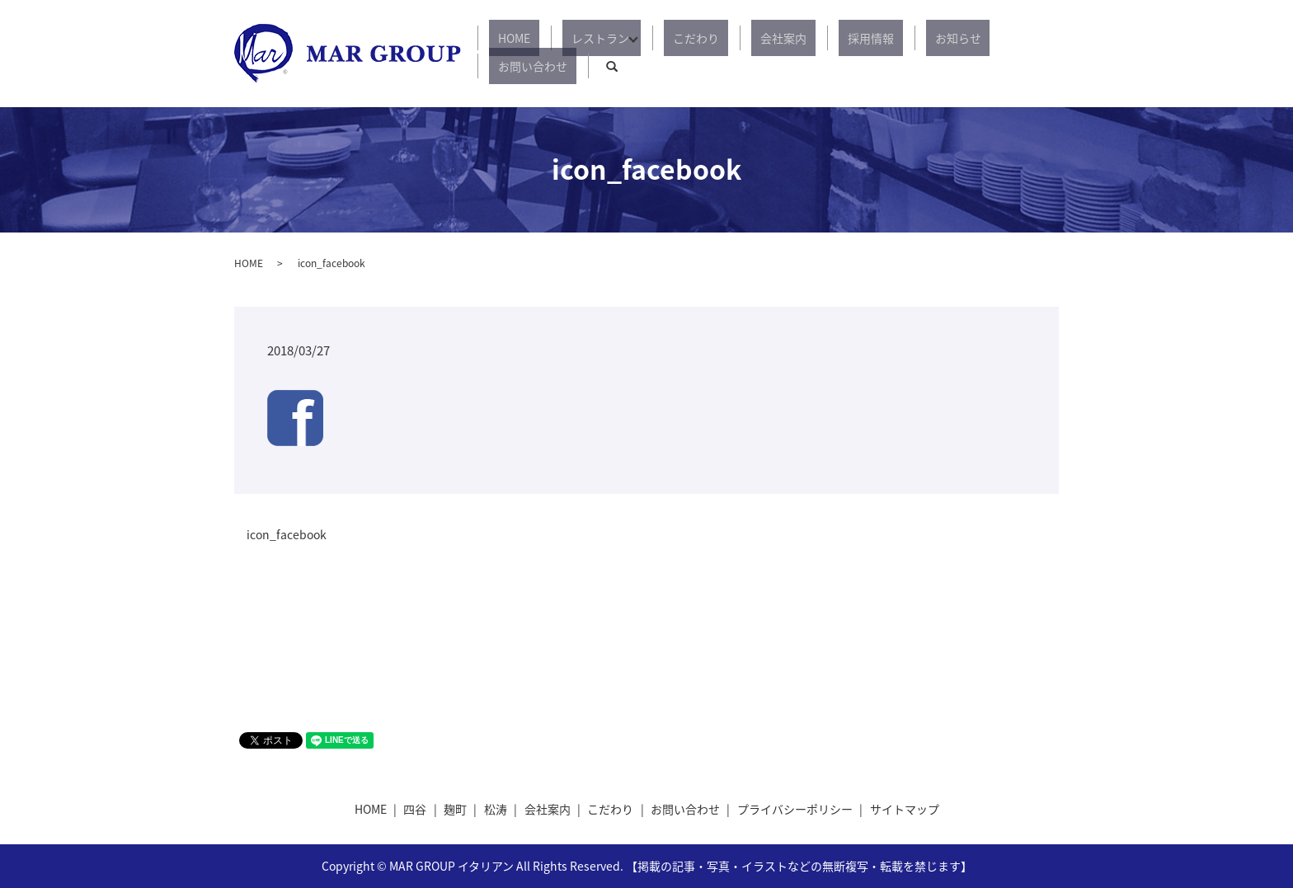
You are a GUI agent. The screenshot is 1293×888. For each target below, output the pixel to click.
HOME (531, 53)
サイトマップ (904, 809)
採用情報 (826, 53)
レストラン (599, 53)
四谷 (414, 809)
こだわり (688, 53)
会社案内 (757, 53)
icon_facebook (287, 535)
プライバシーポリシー (795, 809)
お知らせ (895, 53)
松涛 (495, 809)
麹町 (455, 809)
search (1046, 53)
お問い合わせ (976, 53)
